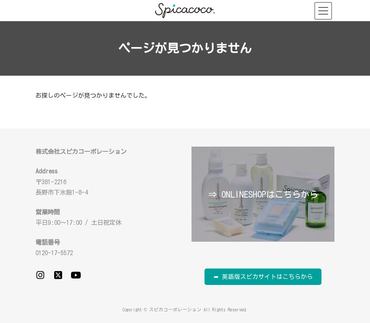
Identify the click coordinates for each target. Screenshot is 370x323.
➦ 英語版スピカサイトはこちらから (263, 277)
